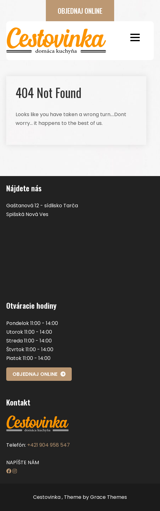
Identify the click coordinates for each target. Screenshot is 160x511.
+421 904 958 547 (48, 445)
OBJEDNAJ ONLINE (80, 11)
